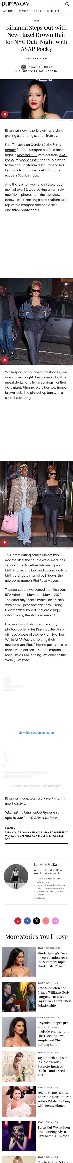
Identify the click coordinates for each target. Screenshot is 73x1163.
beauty (23, 11)
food (37, 11)
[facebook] (27, 920)
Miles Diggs (36, 629)
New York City (27, 155)
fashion (7, 11)
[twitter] (36, 920)
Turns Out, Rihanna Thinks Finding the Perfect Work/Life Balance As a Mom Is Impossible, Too (36, 836)
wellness (53, 11)
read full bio (40, 898)
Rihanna (11, 130)
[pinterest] (4, 114)
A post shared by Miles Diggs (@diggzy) (36, 786)
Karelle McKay (41, 67)
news (36, 21)
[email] (55, 920)
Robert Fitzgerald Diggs (44, 610)
